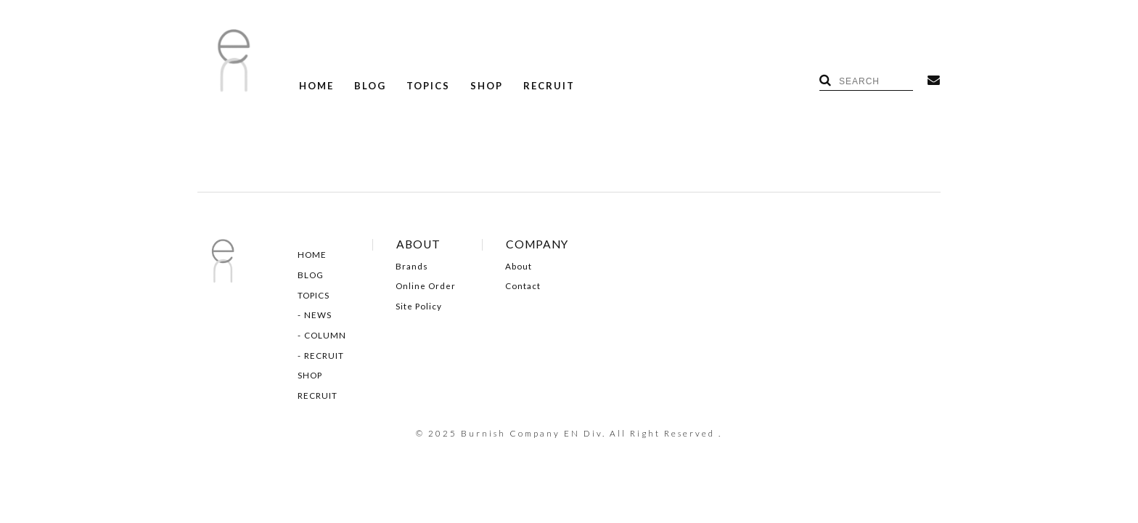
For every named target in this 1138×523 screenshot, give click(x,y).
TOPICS (428, 86)
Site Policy (419, 306)
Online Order (426, 286)
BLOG (370, 86)
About (518, 266)
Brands (412, 266)
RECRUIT (549, 86)
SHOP (486, 86)
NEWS (318, 315)
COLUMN (325, 335)
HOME (316, 86)
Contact (523, 286)
